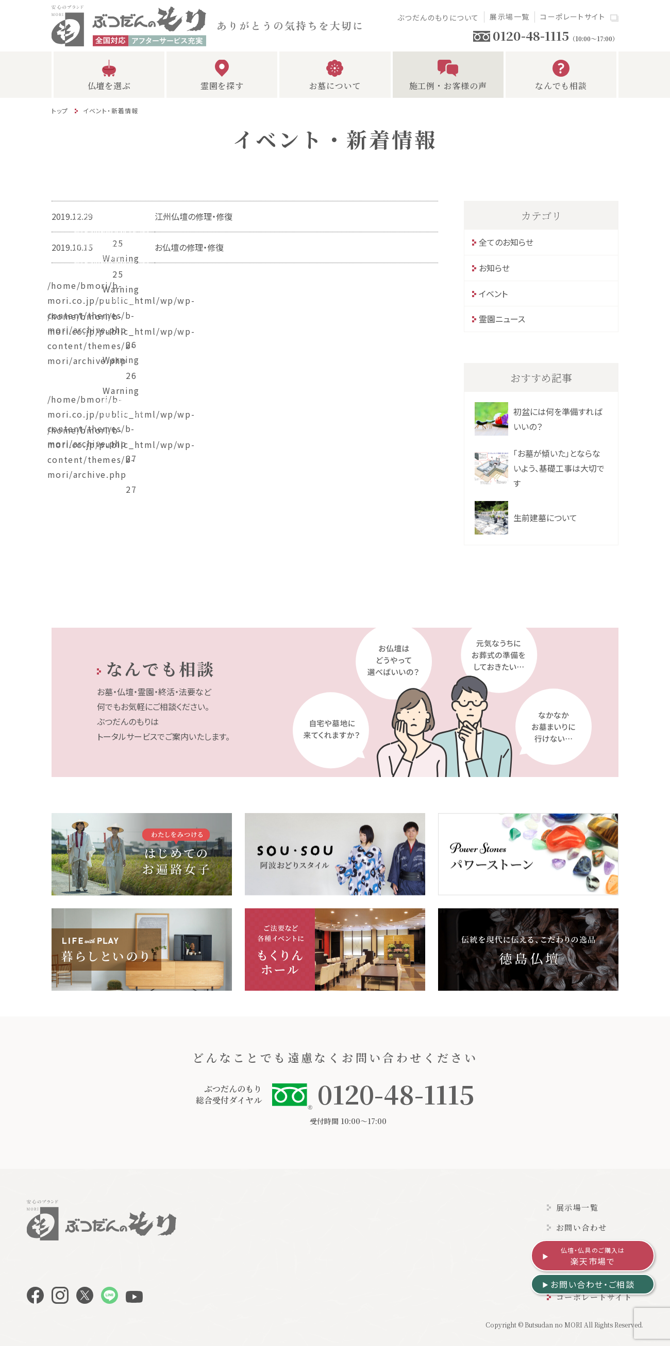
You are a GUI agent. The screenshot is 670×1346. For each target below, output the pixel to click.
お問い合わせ (581, 1227)
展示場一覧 (509, 16)
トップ (60, 110)
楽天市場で (593, 1256)
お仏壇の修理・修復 (189, 247)
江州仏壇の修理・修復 (193, 216)
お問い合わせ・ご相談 (592, 1284)
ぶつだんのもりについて (438, 17)
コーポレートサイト (572, 16)
